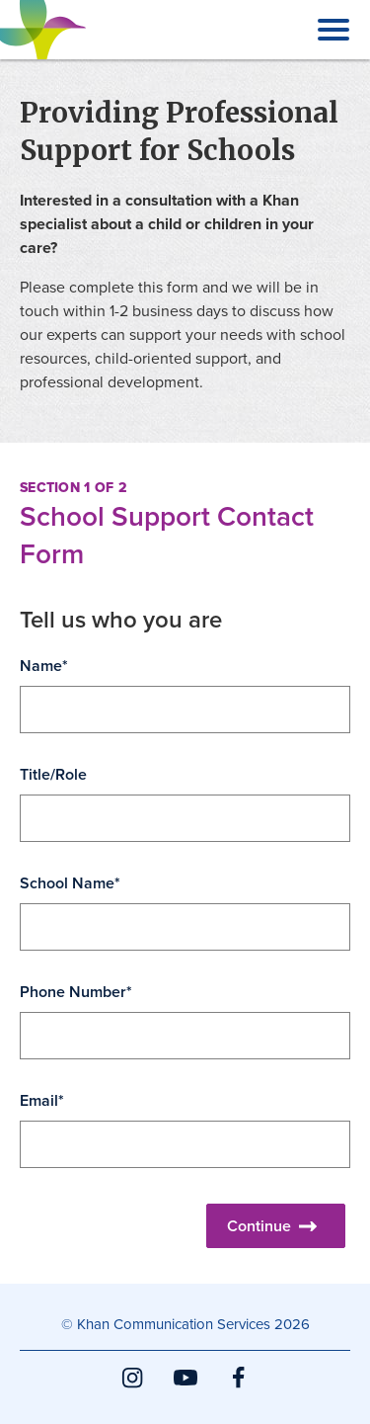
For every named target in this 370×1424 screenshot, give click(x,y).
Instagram (132, 1388)
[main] (185, 671)
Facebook (239, 1388)
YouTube (185, 1388)
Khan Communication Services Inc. (43, 58)
